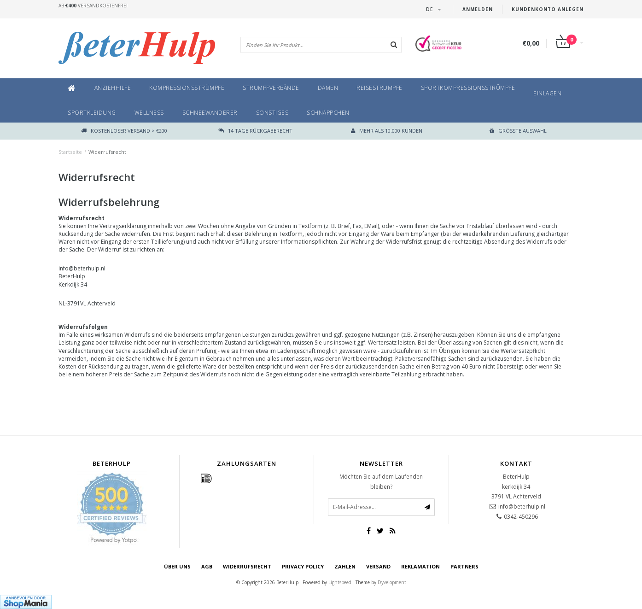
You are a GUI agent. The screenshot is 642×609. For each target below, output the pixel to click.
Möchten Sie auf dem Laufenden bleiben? (381, 482)
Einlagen (547, 93)
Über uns (177, 566)
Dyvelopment (392, 582)
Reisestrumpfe (379, 88)
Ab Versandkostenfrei (93, 5)
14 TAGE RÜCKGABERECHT (255, 130)
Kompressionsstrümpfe (186, 88)
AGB (206, 566)
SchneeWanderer (210, 113)
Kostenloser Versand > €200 (124, 130)
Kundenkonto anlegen (548, 9)
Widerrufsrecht (107, 151)
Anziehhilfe (112, 88)
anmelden (477, 9)
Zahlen (345, 566)
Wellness (149, 113)
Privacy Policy (303, 566)
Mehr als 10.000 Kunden (386, 130)
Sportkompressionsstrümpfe (468, 88)
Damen (328, 88)
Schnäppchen (328, 113)
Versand (378, 566)
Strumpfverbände (271, 88)
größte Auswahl (518, 130)
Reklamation (420, 566)
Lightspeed (339, 582)
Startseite (70, 151)
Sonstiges (272, 113)
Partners (464, 566)
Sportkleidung (92, 113)
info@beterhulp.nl (521, 506)
